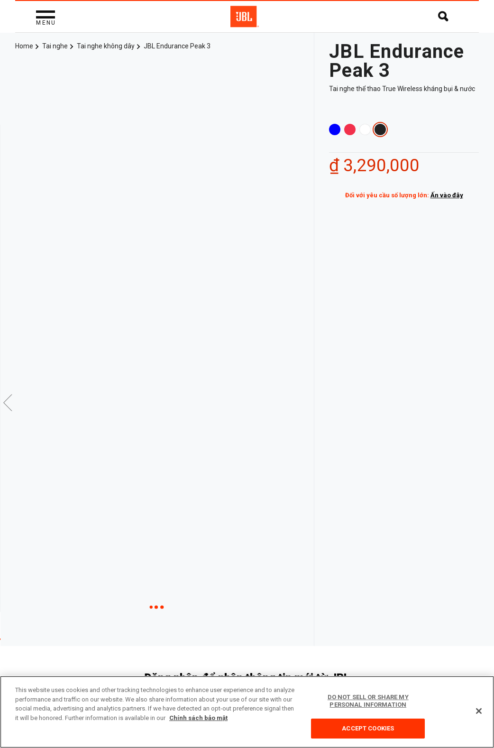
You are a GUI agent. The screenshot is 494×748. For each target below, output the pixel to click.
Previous (8, 311)
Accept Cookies (368, 728)
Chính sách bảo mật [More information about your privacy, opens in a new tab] (198, 717)
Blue (334, 129)
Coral (350, 129)
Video (151, 587)
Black (380, 129)
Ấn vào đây (446, 195)
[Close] (478, 711)
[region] (247, 712)
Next (305, 311)
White (365, 129)
